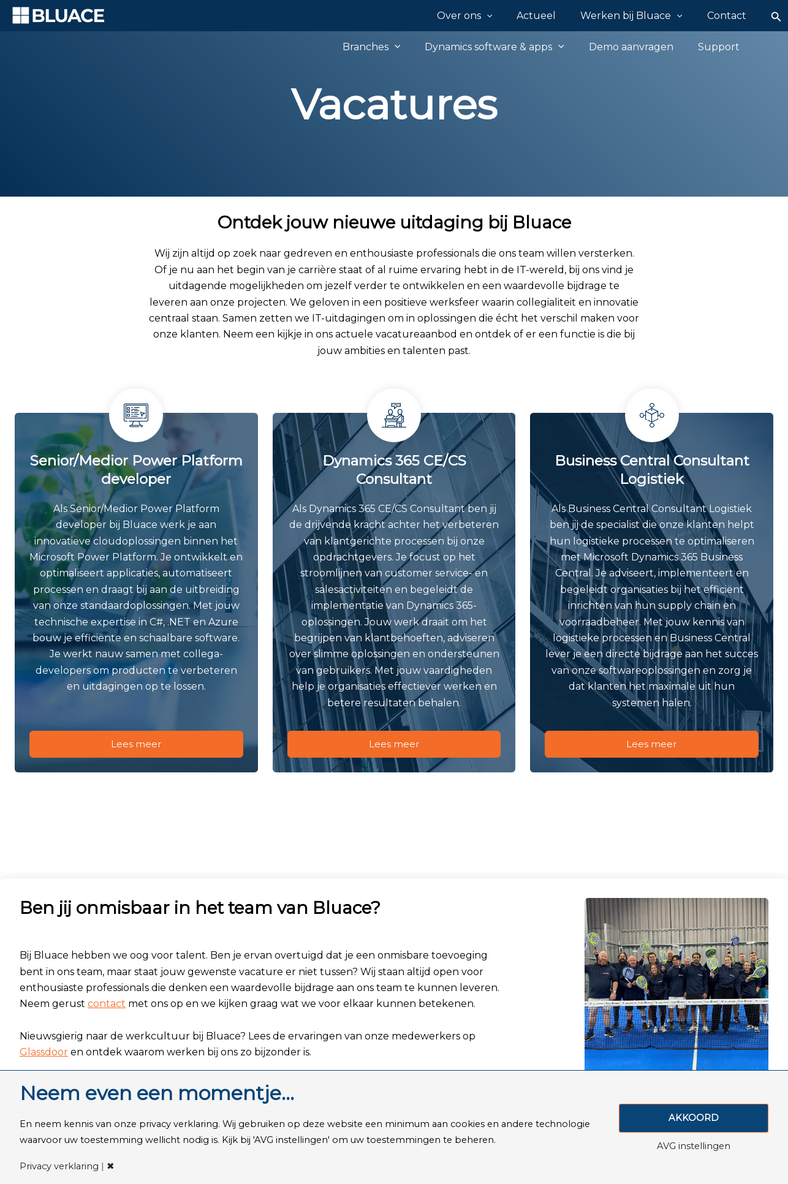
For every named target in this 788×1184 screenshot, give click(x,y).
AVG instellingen (693, 1147)
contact (107, 1006)
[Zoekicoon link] (776, 15)
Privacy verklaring (59, 1166)
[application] (512, 15)
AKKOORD (694, 1117)
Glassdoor (44, 1055)
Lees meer (136, 745)
